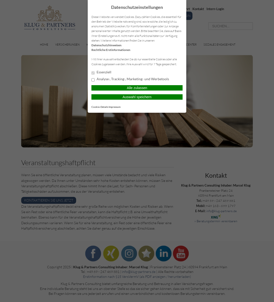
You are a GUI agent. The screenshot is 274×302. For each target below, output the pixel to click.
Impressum (114, 106)
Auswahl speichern (137, 97)
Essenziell (101, 72)
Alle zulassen (137, 88)
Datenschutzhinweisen (106, 45)
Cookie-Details (99, 106)
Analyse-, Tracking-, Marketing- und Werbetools (130, 79)
